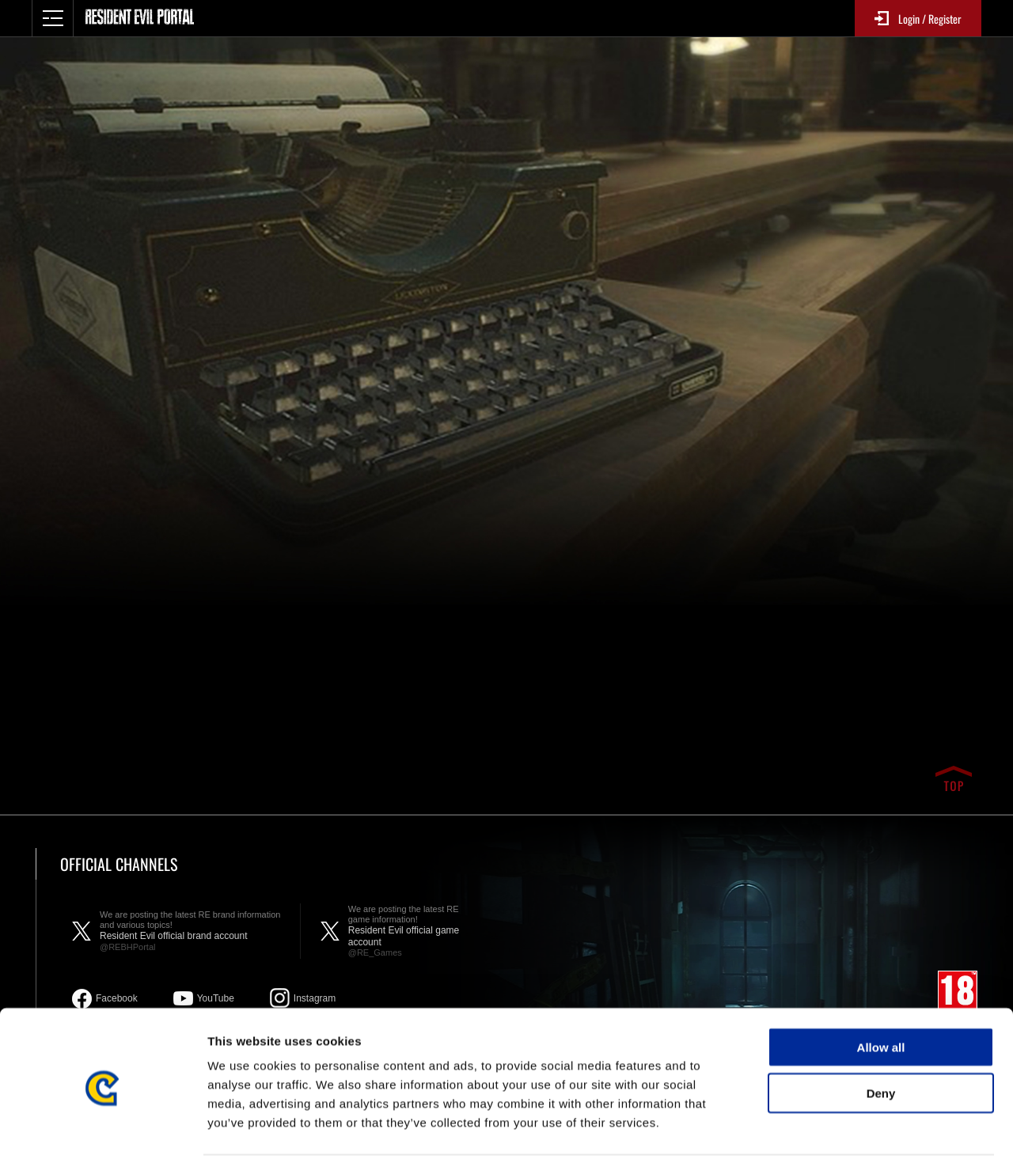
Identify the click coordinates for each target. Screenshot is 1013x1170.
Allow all (881, 999)
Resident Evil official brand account (192, 931)
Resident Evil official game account (414, 931)
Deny (881, 1046)
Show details (830, 1138)
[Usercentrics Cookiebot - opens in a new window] (102, 1139)
